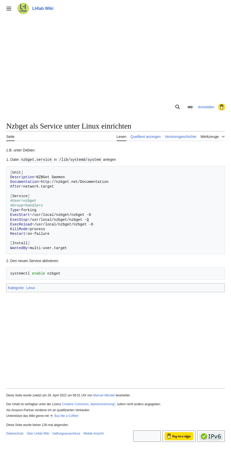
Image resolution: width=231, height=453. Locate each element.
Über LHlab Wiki (38, 433)
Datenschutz (15, 433)
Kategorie (15, 287)
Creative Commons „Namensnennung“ (88, 404)
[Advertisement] (115, 58)
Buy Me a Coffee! (66, 415)
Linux (30, 287)
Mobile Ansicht (94, 433)
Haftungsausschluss (66, 433)
